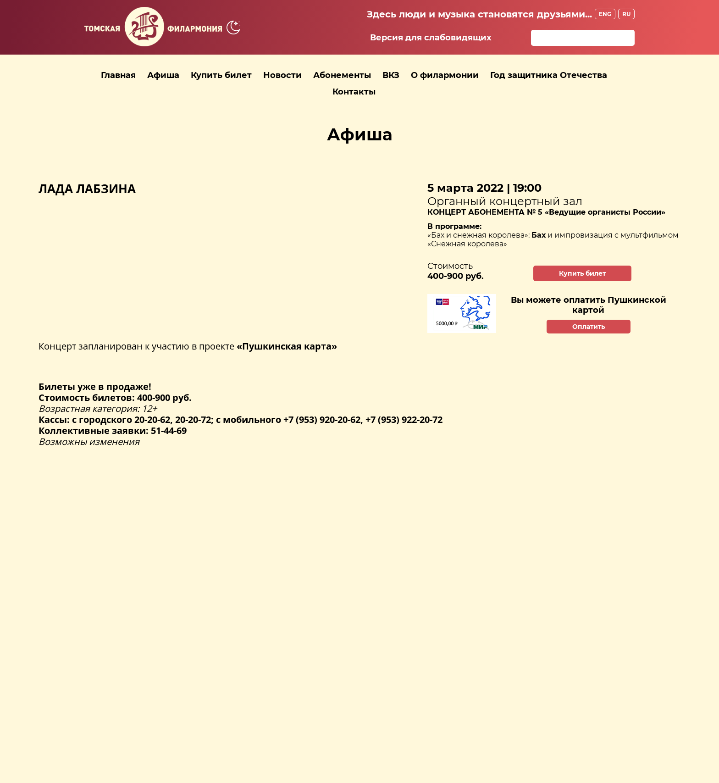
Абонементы (342, 75)
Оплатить (588, 326)
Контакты (354, 92)
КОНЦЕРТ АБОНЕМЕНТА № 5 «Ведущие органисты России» (546, 212)
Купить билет (221, 75)
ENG (605, 14)
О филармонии (445, 75)
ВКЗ (390, 75)
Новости (282, 75)
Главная (118, 75)
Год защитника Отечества (548, 75)
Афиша (163, 75)
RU (626, 14)
